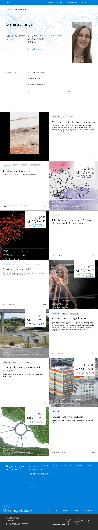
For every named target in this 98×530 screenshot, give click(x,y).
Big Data (43, 101)
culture (70, 116)
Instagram (78, 465)
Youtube (64, 465)
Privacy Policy (45, 473)
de (82, 2)
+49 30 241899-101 (14, 526)
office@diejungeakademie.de (18, 523)
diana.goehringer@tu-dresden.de (35, 47)
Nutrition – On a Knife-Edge (18, 269)
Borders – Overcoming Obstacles (69, 318)
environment (37, 264)
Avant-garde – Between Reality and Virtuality (21, 369)
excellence (65, 215)
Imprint (56, 510)
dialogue (24, 166)
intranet (60, 2)
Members (9, 10)
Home (8, 2)
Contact (47, 510)
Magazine (7, 166)
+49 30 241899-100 (14, 524)
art (63, 116)
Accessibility (87, 510)
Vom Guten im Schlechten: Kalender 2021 (73, 121)
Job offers (75, 510)
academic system (35, 166)
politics (15, 166)
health (27, 264)
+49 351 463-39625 (36, 50)
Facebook (89, 465)
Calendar (56, 116)
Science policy (33, 101)
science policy (74, 313)
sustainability (17, 264)
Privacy (65, 510)
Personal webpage (56, 35)
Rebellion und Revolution (16, 171)
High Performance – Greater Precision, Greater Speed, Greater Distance (72, 221)
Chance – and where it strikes (67, 416)
